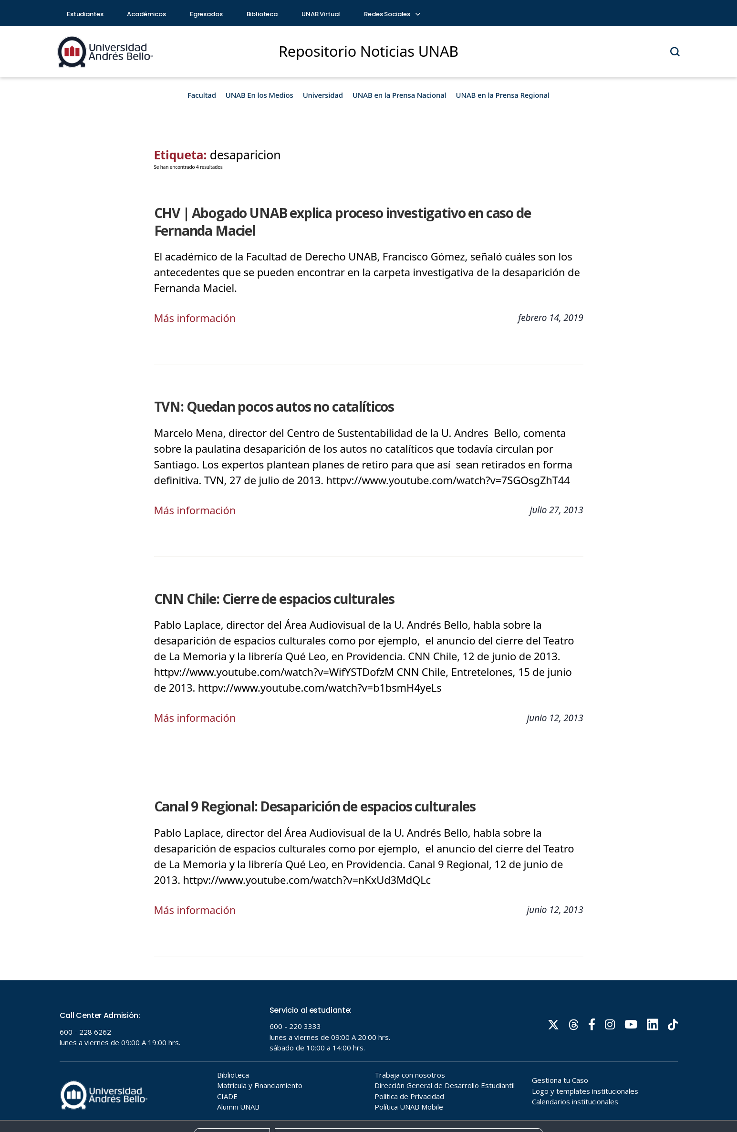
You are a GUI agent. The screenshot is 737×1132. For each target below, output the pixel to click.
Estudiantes (85, 14)
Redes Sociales (391, 14)
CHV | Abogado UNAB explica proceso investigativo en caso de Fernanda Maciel (342, 221)
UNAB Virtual (320, 14)
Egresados (206, 14)
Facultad (201, 95)
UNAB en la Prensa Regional (503, 95)
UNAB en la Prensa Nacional (399, 95)
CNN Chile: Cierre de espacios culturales (274, 599)
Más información (195, 318)
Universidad (323, 95)
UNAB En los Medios (259, 95)
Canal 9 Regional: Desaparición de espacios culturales (315, 806)
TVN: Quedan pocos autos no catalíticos (274, 406)
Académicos (146, 14)
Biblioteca (262, 14)
